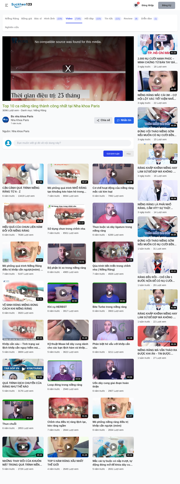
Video (74, 19)
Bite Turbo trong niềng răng (110, 307)
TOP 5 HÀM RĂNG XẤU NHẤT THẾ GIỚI (65, 463)
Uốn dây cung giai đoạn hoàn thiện (111, 385)
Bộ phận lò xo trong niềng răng (67, 267)
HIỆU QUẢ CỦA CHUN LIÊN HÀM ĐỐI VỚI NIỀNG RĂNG (22, 229)
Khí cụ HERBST (57, 307)
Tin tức (113, 19)
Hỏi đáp (93, 19)
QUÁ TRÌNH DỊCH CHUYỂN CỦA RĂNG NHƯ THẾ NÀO (22, 385)
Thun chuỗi (9, 424)
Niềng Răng (12, 18)
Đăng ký (166, 5)
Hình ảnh (53, 19)
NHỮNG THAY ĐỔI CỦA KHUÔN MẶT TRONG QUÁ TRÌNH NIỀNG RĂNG (22, 463)
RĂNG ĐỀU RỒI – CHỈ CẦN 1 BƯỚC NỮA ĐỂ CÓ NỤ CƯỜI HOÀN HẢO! (155, 279)
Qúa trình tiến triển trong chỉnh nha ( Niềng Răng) (112, 268)
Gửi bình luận (113, 153)
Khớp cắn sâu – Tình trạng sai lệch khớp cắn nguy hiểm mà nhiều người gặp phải (20, 346)
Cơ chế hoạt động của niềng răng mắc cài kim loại (113, 190)
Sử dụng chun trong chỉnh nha (66, 228)
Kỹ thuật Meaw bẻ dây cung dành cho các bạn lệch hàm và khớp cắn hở (68, 346)
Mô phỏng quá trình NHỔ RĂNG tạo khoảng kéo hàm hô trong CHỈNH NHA (67, 190)
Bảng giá (26, 18)
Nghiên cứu (12, 27)
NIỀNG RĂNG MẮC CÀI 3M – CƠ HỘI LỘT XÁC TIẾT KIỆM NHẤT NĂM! (157, 97)
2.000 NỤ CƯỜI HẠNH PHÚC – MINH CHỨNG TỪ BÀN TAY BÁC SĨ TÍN (157, 60)
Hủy (129, 153)
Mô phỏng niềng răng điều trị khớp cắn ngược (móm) (110, 424)
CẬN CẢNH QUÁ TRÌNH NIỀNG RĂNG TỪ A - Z (20, 190)
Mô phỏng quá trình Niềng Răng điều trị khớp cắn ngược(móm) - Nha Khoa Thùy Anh (22, 268)
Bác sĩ (38, 18)
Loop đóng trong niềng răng (65, 384)
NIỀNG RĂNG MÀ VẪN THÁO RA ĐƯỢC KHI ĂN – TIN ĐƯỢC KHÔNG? (157, 352)
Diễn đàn (149, 19)
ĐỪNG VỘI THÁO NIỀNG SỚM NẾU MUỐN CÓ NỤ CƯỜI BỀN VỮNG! (156, 133)
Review (131, 19)
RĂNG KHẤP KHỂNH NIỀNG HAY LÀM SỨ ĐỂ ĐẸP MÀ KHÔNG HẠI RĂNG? (157, 170)
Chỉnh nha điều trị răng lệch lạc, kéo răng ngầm (67, 424)
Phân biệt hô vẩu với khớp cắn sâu (111, 346)
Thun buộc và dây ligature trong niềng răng (112, 229)
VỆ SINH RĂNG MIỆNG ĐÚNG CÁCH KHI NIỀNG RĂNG (20, 307)
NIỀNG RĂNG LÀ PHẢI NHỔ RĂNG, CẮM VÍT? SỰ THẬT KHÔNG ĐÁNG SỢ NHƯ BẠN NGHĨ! (155, 206)
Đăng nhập (148, 5)
